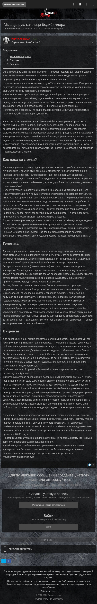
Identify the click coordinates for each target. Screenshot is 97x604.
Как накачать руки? (20, 56)
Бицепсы (14, 64)
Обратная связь (48, 591)
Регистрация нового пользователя (48, 505)
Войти (48, 527)
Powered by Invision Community (48, 599)
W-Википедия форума (52, 28)
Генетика (15, 60)
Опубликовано (26, 42)
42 (35, 39)
